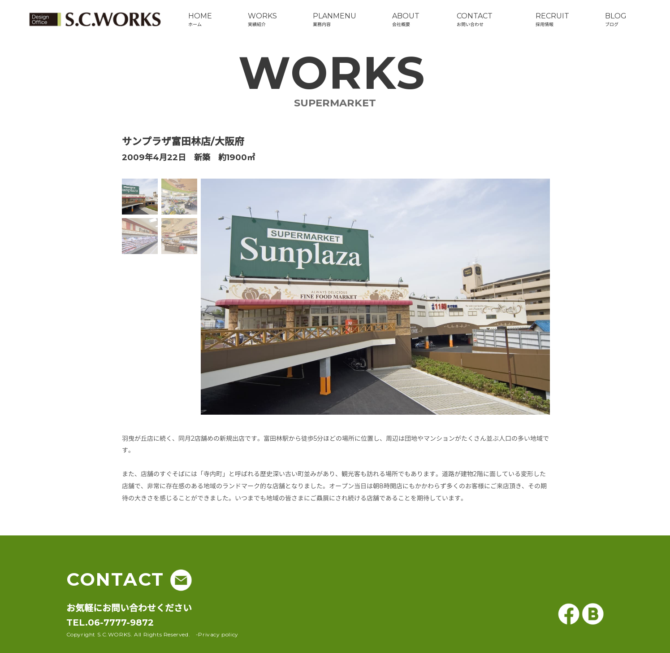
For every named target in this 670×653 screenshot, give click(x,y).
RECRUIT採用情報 (552, 19)
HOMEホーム (200, 19)
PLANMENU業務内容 (334, 19)
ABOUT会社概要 (405, 19)
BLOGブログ (616, 19)
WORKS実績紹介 (262, 19)
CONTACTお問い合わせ (475, 19)
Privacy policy (218, 634)
